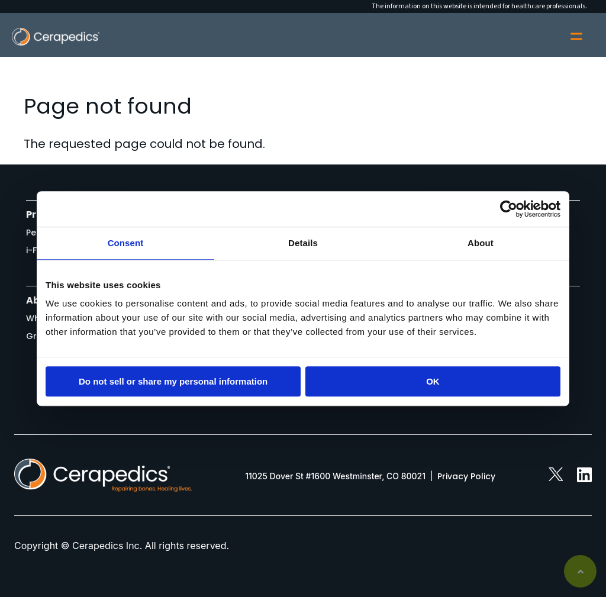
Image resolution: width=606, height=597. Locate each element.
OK (433, 381)
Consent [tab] (126, 243)
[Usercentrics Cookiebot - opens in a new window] (508, 209)
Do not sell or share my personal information (173, 381)
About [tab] (481, 243)
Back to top (580, 571)
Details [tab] (303, 243)
